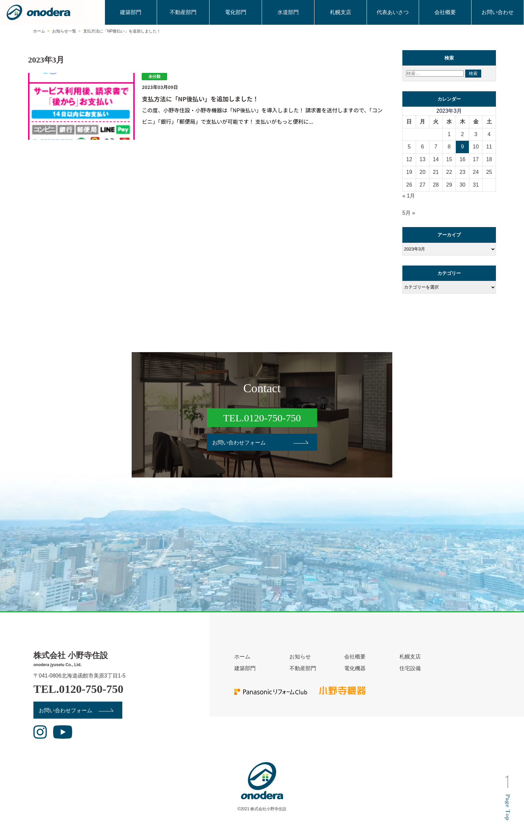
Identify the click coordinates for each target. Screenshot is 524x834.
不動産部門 (183, 12)
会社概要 (445, 12)
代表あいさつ (393, 12)
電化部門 (235, 12)
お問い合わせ (498, 12)
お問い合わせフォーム (239, 442)
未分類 (154, 76)
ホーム (242, 656)
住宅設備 (410, 668)
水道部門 (288, 12)
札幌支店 (340, 12)
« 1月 (408, 196)
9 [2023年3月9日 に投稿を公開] (462, 146)
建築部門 (130, 12)
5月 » (408, 213)
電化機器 (355, 668)
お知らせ (300, 656)
